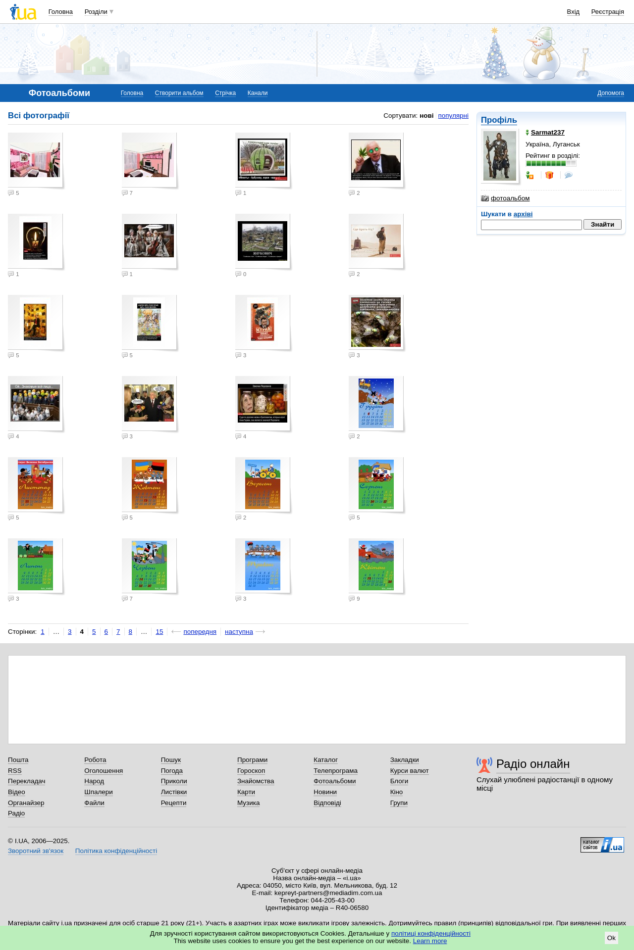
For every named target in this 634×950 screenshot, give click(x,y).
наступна (239, 631)
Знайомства (255, 781)
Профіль (499, 120)
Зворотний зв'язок (35, 851)
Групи (399, 803)
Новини (325, 792)
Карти (246, 792)
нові (426, 115)
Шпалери (98, 792)
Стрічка (225, 93)
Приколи (174, 781)
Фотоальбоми (335, 781)
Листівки (174, 792)
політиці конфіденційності (431, 933)
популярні (453, 115)
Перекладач (26, 781)
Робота (95, 759)
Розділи (96, 11)
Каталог (326, 759)
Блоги (399, 781)
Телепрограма (336, 770)
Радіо (16, 813)
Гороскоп (251, 770)
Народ (94, 781)
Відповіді (327, 803)
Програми (252, 759)
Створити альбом (179, 93)
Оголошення (103, 770)
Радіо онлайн (533, 763)
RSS (15, 770)
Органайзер (26, 803)
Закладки (404, 759)
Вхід (573, 11)
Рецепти (174, 803)
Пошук (171, 759)
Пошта (18, 759)
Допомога (610, 93)
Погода (172, 770)
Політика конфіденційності (116, 851)
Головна (61, 11)
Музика (248, 803)
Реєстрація (607, 11)
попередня (199, 631)
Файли (94, 803)
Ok (611, 938)
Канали (258, 93)
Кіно (396, 792)
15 (159, 631)
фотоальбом (505, 198)
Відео (16, 792)
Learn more (430, 941)
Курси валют (409, 770)
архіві (523, 214)
